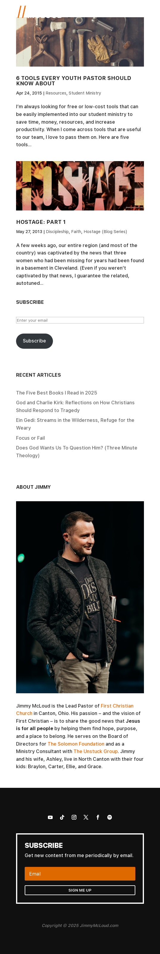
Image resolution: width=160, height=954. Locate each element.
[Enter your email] (80, 320)
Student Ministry (85, 92)
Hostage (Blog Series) (105, 231)
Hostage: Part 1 (41, 222)
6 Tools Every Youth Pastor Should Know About (73, 81)
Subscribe (34, 340)
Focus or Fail (30, 438)
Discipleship (57, 231)
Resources (56, 92)
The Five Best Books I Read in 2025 (56, 392)
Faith (76, 231)
